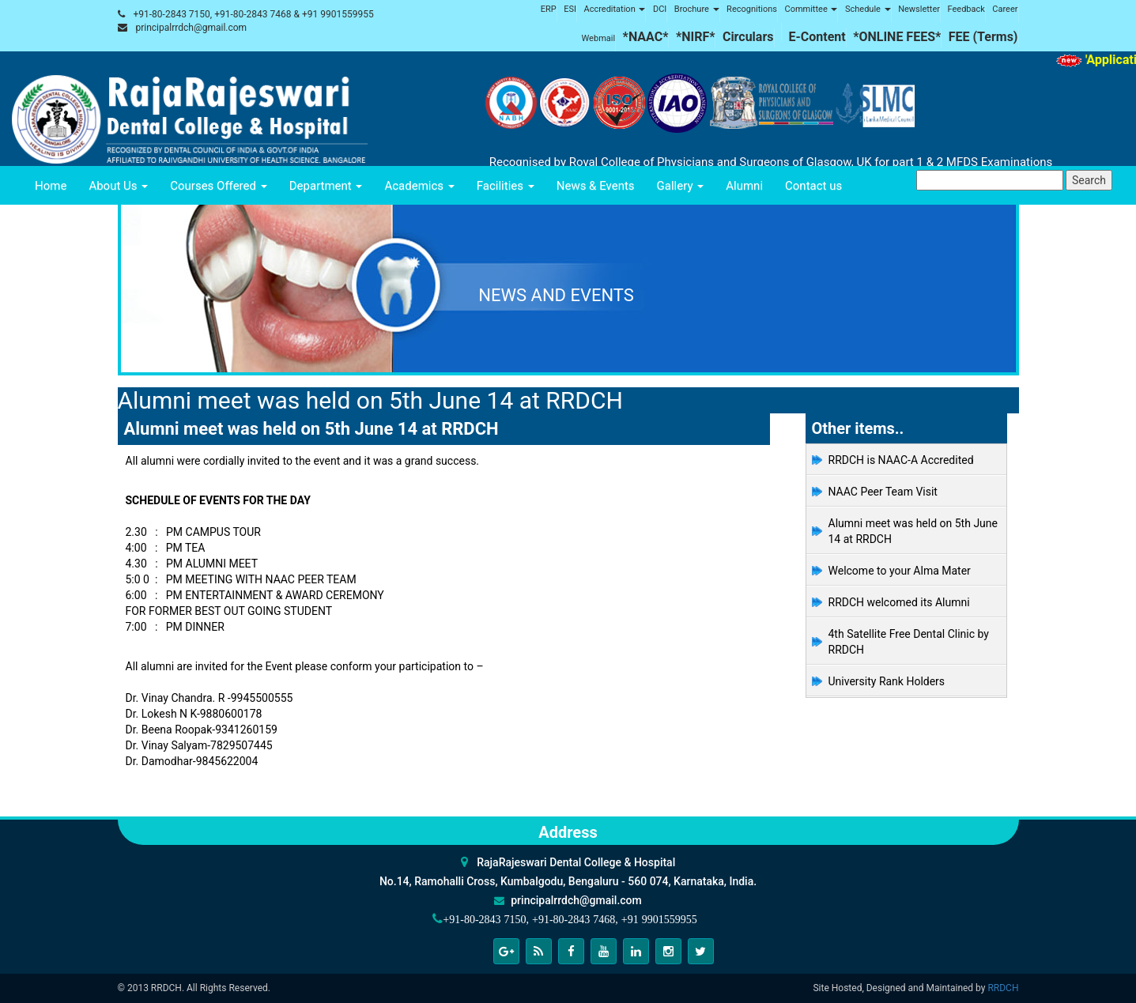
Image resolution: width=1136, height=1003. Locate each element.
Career (1004, 9)
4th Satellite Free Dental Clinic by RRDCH (908, 642)
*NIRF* (695, 36)
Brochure (696, 9)
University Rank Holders (886, 681)
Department (326, 186)
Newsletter (919, 9)
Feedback (966, 9)
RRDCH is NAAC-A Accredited (901, 460)
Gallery (680, 186)
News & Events (596, 186)
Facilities (505, 186)
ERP (549, 9)
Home (50, 186)
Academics (419, 186)
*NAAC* (646, 36)
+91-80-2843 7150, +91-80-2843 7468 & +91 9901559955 (253, 14)
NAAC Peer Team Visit (883, 491)
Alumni (744, 186)
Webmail (599, 38)
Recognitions (752, 9)
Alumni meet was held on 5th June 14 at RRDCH (913, 531)
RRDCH (1002, 988)
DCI (659, 9)
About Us (118, 186)
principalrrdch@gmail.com (191, 27)
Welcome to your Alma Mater (899, 570)
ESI (570, 9)
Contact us (813, 186)
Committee (810, 9)
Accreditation (614, 9)
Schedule (868, 9)
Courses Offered (218, 186)
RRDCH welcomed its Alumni (899, 602)
